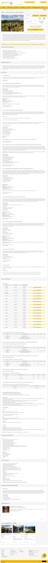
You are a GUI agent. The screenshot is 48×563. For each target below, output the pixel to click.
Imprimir (43, 15)
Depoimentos (41, 44)
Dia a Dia (14, 44)
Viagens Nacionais (7, 9)
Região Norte (11, 9)
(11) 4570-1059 (32, 553)
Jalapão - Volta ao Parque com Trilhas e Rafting (24, 9)
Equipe (3, 551)
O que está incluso (24, 44)
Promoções (17, 7)
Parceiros (3, 554)
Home (1, 9)
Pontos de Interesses (4, 44)
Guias (2, 552)
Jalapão (17, 9)
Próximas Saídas (10, 7)
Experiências (23, 7)
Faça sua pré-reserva (37, 287)
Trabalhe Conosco (22, 551)
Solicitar (35, 29)
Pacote (4, 9)
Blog (43, 7)
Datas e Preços (19, 44)
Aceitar (44, 561)
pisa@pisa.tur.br (32, 554)
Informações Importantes (35, 44)
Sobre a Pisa (3, 549)
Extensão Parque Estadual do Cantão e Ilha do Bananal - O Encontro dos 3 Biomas (6, 535)
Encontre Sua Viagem (36, 7)
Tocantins (15, 9)
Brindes (3, 553)
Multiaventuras (24, 507)
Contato (20, 549)
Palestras (29, 7)
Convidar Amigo (36, 15)
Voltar (45, 9)
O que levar (29, 44)
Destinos (3, 7)
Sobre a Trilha (10, 44)
